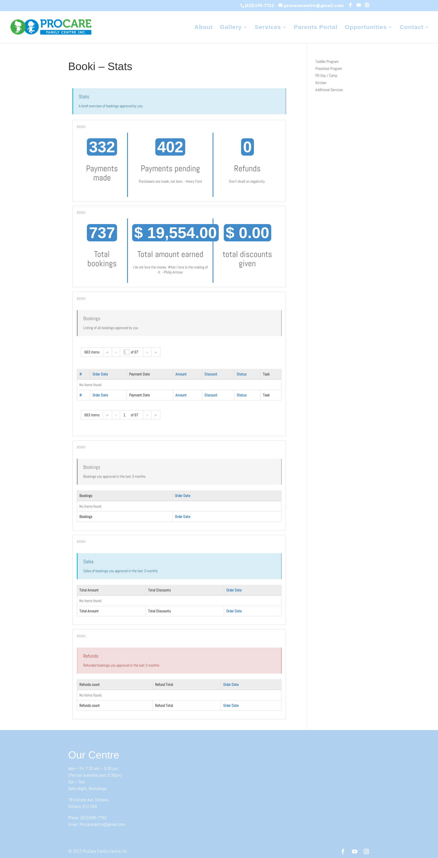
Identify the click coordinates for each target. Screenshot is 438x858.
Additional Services (329, 89)
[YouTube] (358, 5)
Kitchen (320, 82)
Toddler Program (327, 61)
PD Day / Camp (326, 75)
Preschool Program (328, 68)
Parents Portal (315, 27)
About (203, 27)
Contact (411, 27)
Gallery (231, 27)
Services (268, 27)
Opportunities (366, 27)
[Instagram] (367, 5)
